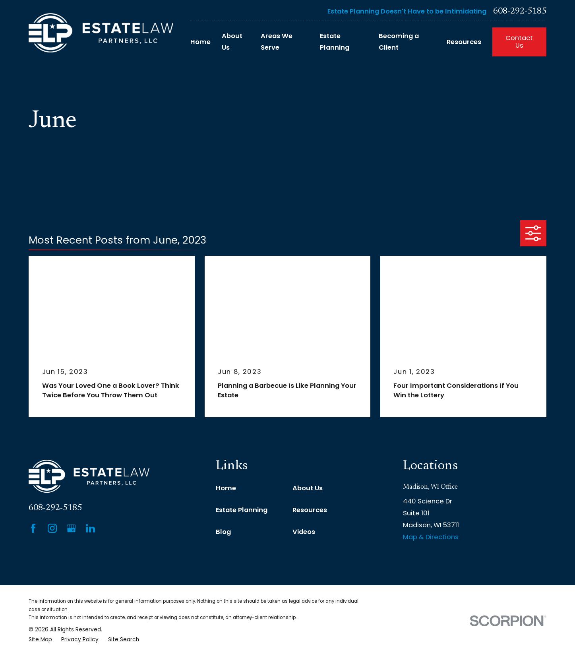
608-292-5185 (519, 11)
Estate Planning (241, 510)
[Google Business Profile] (71, 528)
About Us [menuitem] (232, 41)
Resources (309, 510)
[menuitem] (40, 640)
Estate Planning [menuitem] (334, 41)
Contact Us (519, 41)
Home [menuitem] (200, 41)
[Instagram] (52, 528)
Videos (303, 531)
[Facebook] (33, 528)
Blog (223, 531)
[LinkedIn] (90, 528)
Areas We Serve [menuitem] (276, 41)
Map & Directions (431, 537)
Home (226, 488)
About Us (307, 488)
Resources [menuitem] (464, 41)
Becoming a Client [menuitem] (399, 41)
